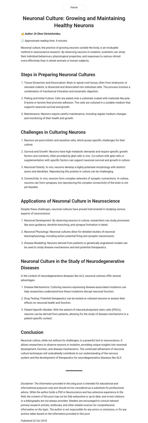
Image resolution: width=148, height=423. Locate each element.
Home (74, 7)
